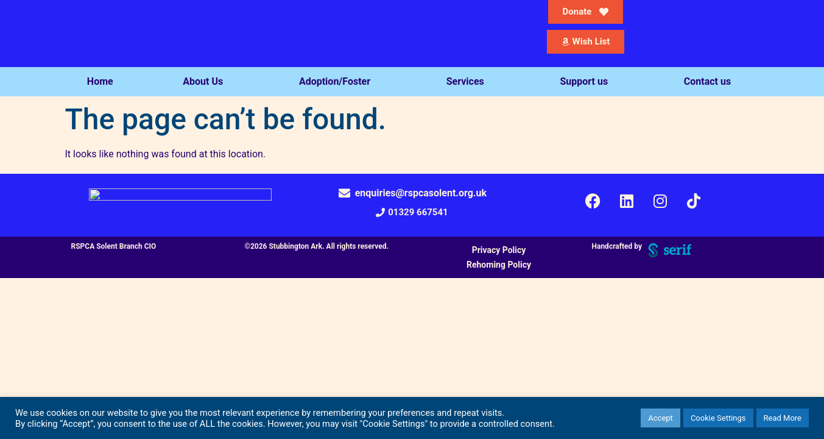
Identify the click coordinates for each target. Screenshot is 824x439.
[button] (411, 212)
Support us (587, 82)
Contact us (710, 82)
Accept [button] (660, 418)
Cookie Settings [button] (718, 418)
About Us (206, 82)
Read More (782, 418)
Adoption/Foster (337, 82)
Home (100, 81)
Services (468, 82)
